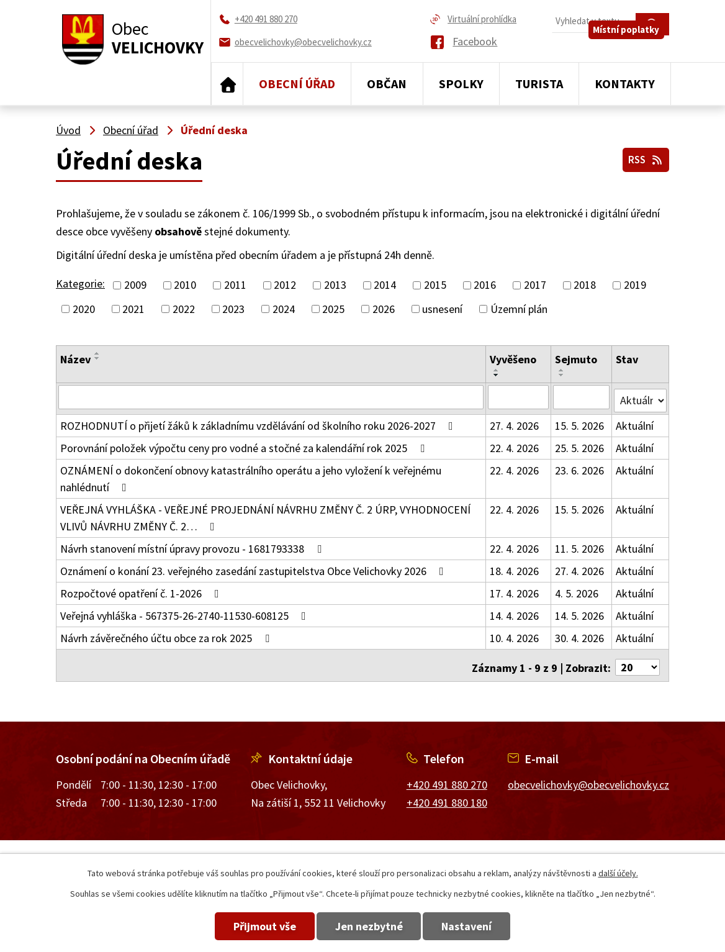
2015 (435, 285)
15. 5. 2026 (580, 422)
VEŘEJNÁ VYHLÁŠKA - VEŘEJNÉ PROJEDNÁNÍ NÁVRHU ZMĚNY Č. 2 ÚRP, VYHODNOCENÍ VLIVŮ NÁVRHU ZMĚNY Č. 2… (265, 514)
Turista (539, 83)
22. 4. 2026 (514, 444)
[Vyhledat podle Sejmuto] (582, 397)
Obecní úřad (297, 83)
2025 (333, 309)
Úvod (227, 84)
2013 (335, 285)
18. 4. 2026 (514, 567)
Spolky (461, 83)
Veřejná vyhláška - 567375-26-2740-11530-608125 (185, 612)
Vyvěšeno (513, 359)
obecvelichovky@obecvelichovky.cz (588, 777)
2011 (235, 285)
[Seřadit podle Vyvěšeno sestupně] (497, 375)
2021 (133, 309)
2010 (185, 285)
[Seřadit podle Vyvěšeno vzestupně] (497, 370)
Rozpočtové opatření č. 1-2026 (142, 590)
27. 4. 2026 (514, 422)
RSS (643, 157)
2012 (285, 285)
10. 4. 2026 (514, 634)
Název (75, 359)
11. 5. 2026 (580, 545)
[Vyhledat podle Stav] (640, 396)
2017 (535, 285)
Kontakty (625, 83)
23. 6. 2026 (580, 467)
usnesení (442, 309)
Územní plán (518, 309)
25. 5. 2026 (580, 444)
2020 (84, 309)
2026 (383, 309)
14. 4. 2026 (514, 612)
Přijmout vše (246, 926)
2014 (385, 285)
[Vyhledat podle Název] (271, 397)
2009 (135, 285)
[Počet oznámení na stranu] (637, 659)
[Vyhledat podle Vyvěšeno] (519, 397)
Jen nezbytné (369, 926)
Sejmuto (577, 359)
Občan (387, 83)
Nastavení (486, 926)
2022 (184, 309)
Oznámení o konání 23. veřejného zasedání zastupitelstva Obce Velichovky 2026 (254, 567)
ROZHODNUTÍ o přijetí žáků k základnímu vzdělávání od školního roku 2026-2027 (259, 422)
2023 (233, 309)
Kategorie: (80, 283)
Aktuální (635, 422)
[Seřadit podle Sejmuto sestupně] (562, 375)
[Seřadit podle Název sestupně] (97, 358)
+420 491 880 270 (447, 777)
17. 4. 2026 (514, 590)
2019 (635, 285)
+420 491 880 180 (447, 794)
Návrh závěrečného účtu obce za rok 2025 (167, 634)
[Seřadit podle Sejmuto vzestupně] (562, 370)
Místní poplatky (631, 47)
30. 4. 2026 (580, 634)
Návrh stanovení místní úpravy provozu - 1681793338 (193, 545)
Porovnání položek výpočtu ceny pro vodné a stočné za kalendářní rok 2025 (245, 444)
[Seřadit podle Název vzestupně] (97, 353)
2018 (585, 285)
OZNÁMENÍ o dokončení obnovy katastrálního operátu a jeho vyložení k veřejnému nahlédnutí (250, 475)
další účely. (618, 873)
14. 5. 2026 (580, 612)
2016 (485, 285)
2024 (283, 309)
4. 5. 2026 (577, 590)
